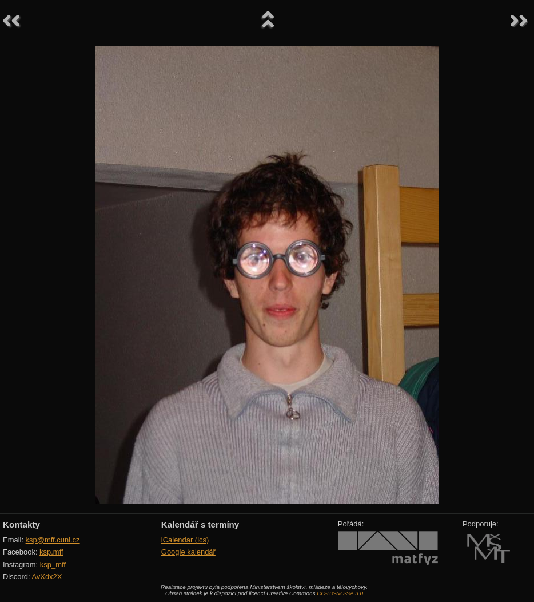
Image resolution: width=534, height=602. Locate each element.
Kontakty (21, 524)
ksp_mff (53, 564)
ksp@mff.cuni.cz (53, 540)
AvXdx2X (46, 576)
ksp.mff (51, 552)
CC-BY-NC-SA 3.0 (340, 593)
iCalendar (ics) (185, 540)
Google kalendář (188, 552)
